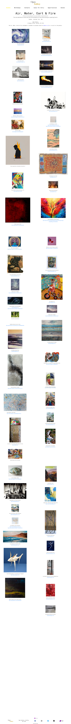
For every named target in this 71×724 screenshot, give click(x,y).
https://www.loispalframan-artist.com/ (15, 526)
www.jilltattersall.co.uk (53, 177)
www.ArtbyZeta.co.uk (52, 302)
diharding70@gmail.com (15, 351)
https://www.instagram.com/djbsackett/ (52, 364)
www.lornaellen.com (50, 536)
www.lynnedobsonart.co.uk (53, 150)
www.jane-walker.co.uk (50, 484)
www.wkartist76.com (53, 191)
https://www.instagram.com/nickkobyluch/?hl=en (14, 413)
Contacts (27, 7)
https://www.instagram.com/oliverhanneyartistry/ (15, 249)
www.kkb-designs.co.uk (50, 577)
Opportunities (52, 7)
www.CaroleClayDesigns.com (50, 408)
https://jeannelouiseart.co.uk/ (50, 553)
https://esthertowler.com (20, 80)
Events (8, 7)
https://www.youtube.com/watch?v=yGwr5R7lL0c (53, 126)
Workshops (17, 7)
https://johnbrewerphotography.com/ (46, 55)
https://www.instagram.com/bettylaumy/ (52, 248)
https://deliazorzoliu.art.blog (18, 191)
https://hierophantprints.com (53, 111)
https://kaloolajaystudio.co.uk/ (15, 514)
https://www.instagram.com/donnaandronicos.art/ (15, 388)
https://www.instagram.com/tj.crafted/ (50, 387)
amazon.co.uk (46, 25)
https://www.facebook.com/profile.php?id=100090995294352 (15, 325)
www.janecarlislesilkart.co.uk (52, 271)
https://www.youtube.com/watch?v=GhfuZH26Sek (15, 308)
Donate (63, 7)
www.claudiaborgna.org (15, 307)
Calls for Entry (39, 7)
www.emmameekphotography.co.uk (46, 87)
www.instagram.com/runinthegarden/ (17, 131)
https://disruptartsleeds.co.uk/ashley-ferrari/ (15, 292)
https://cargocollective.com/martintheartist (18, 225)
